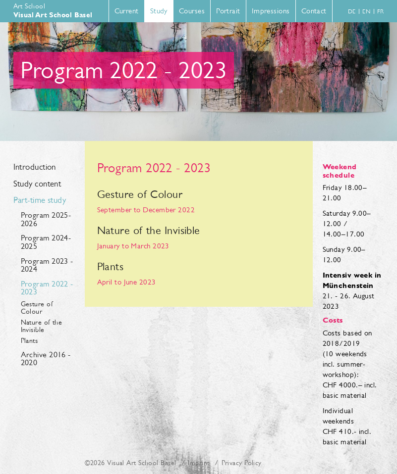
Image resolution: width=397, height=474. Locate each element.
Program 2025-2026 (46, 219)
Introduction (34, 167)
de (352, 11)
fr (380, 11)
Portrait (228, 10)
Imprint (198, 463)
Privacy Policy (242, 463)
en (366, 11)
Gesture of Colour (37, 307)
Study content (37, 184)
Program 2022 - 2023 (47, 288)
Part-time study (39, 200)
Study (159, 10)
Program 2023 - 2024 (47, 265)
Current (126, 10)
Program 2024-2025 (46, 242)
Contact (314, 10)
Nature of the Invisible (41, 326)
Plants (29, 340)
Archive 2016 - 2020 (46, 359)
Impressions (271, 10)
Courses (192, 10)
